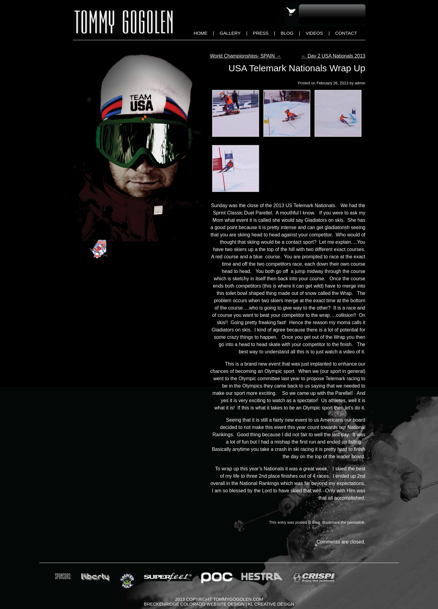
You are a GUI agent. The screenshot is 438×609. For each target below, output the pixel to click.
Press (261, 33)
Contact (346, 33)
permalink (355, 522)
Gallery (230, 33)
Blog (287, 33)
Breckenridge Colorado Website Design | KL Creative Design (219, 604)
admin (360, 83)
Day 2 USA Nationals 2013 (333, 55)
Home (200, 33)
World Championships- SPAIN (245, 55)
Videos (314, 33)
